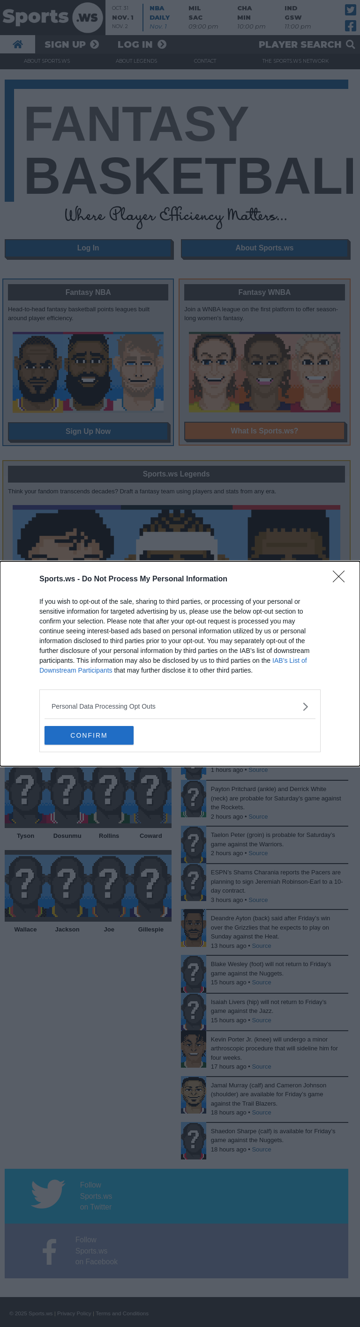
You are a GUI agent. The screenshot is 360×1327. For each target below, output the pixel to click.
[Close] (342, 579)
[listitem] (180, 706)
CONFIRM (88, 735)
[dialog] (180, 663)
